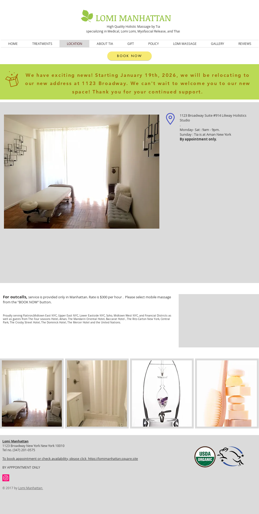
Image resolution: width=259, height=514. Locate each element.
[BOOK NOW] (129, 55)
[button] (32, 393)
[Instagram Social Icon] (5, 477)
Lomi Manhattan (30, 488)
